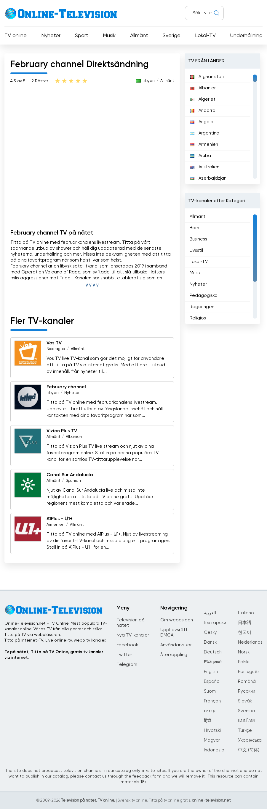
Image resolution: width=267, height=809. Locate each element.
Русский (246, 691)
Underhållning (246, 35)
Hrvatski (212, 730)
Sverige (171, 35)
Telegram (126, 664)
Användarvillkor (176, 645)
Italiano (246, 613)
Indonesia (214, 750)
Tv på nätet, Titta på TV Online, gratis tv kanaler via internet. (53, 655)
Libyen (149, 81)
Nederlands (250, 642)
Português (249, 671)
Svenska (246, 711)
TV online (15, 35)
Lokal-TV (205, 35)
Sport (81, 35)
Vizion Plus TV (62, 431)
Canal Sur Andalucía (70, 475)
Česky (210, 632)
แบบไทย (246, 720)
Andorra (202, 110)
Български (215, 622)
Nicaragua (56, 349)
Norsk (244, 652)
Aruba (200, 155)
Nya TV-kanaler (132, 635)
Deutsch (213, 652)
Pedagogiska (204, 295)
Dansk (210, 642)
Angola (201, 122)
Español (212, 681)
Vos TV (54, 343)
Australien (204, 167)
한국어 (244, 632)
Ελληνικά (213, 662)
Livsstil (196, 250)
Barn (194, 228)
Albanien (74, 437)
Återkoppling (173, 655)
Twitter (124, 655)
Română (247, 681)
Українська (250, 740)
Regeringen (202, 307)
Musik (109, 35)
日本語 (244, 622)
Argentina (204, 133)
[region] (222, 126)
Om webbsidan (176, 620)
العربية (210, 613)
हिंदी (207, 720)
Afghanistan (207, 77)
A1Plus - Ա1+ (60, 519)
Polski (243, 662)
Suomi (210, 691)
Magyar (212, 740)
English (211, 671)
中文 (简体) (248, 750)
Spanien (73, 481)
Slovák (245, 701)
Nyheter (50, 35)
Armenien (55, 525)
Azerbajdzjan (208, 178)
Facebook (127, 645)
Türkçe (245, 730)
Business (198, 239)
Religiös (198, 318)
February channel (66, 387)
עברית (209, 711)
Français (212, 701)
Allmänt (139, 35)
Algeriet (202, 99)
